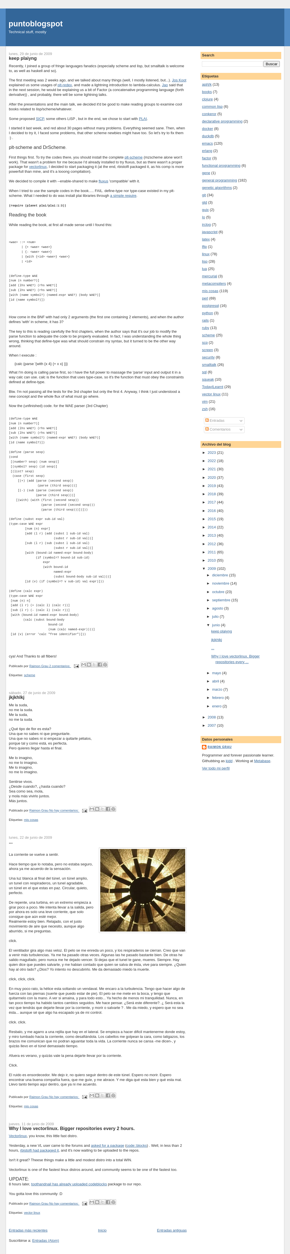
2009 (212, 568)
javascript (210, 232)
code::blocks (136, 1145)
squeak (208, 379)
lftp (204, 247)
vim (205, 401)
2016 (212, 511)
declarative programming (222, 121)
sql (204, 372)
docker (207, 129)
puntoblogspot (35, 23)
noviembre (221, 583)
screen (207, 350)
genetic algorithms (217, 188)
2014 (212, 527)
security (208, 357)
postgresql (210, 306)
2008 (212, 717)
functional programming (221, 165)
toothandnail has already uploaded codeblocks (69, 1184)
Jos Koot (179, 80)
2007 (212, 725)
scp (205, 342)
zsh (205, 409)
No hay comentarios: (64, 810)
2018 (212, 494)
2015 (212, 519)
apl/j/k (207, 84)
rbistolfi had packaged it (39, 1150)
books (207, 92)
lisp (205, 261)
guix (205, 210)
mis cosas (31, 819)
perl (205, 298)
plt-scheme (134, 157)
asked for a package (107, 1145)
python (207, 313)
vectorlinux (38, 167)
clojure (207, 99)
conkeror (209, 114)
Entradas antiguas (172, 1230)
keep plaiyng (23, 58)
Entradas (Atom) (45, 1240)
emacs (207, 143)
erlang (207, 151)
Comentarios (218, 429)
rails (205, 320)
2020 (212, 477)
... (11, 841)
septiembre (221, 600)
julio (216, 616)
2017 (212, 502)
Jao (165, 85)
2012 (212, 544)
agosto (218, 608)
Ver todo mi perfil (216, 768)
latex (206, 239)
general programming (219, 180)
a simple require (123, 195)
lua (204, 269)
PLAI (143, 119)
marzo (217, 689)
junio (216, 625)
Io (203, 217)
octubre (218, 592)
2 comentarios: (60, 665)
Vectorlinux (18, 1135)
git (204, 195)
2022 (212, 461)
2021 (212, 469)
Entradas (215, 420)
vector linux (32, 1212)
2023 (212, 452)
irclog (206, 224)
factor (206, 158)
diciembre (220, 575)
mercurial (209, 276)
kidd (229, 761)
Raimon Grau (220, 747)
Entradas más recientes (28, 1230)
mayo (217, 673)
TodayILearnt (212, 387)
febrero (218, 698)
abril (216, 681)
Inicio (102, 1230)
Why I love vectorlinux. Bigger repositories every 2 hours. (72, 1128)
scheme (29, 674)
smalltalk (209, 364)
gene (206, 173)
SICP (40, 119)
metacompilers (214, 283)
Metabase (262, 761)
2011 (212, 552)
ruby (205, 328)
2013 (212, 535)
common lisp (212, 106)
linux (206, 254)
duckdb (208, 136)
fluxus (103, 181)
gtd (204, 202)
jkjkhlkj (16, 696)
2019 (212, 486)
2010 (212, 560)
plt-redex (64, 85)
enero (217, 706)
